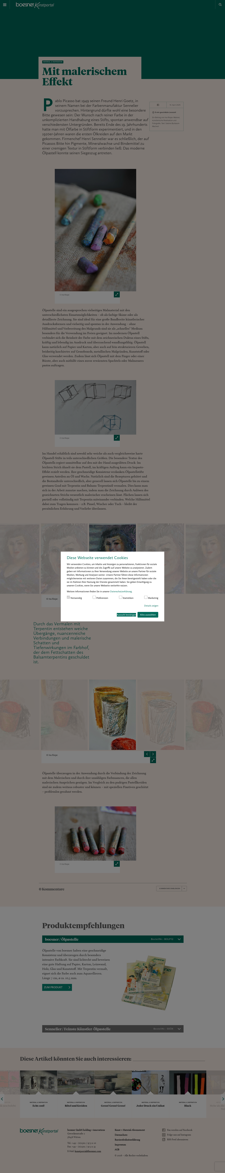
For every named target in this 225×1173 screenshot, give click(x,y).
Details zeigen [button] (151, 605)
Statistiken (126, 597)
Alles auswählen (148, 614)
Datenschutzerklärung (121, 591)
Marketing (151, 597)
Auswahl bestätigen (126, 614)
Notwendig (74, 597)
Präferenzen (100, 597)
